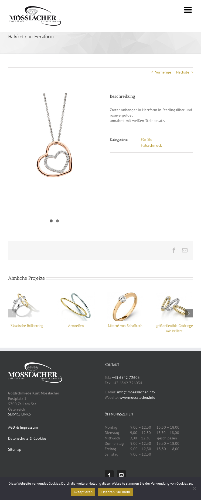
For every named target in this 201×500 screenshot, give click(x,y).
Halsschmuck (151, 145)
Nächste (182, 72)
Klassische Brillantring (27, 326)
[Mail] (121, 475)
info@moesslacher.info (136, 392)
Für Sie (146, 139)
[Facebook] (109, 475)
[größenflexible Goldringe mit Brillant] (174, 294)
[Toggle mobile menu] (188, 9)
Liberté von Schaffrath (125, 326)
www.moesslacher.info (137, 397)
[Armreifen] (75, 294)
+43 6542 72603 (126, 377)
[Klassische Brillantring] (26, 294)
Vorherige (163, 72)
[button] (12, 313)
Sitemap (14, 449)
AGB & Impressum (23, 427)
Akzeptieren (83, 492)
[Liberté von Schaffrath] (125, 294)
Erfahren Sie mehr (115, 492)
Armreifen (76, 326)
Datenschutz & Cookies (27, 438)
